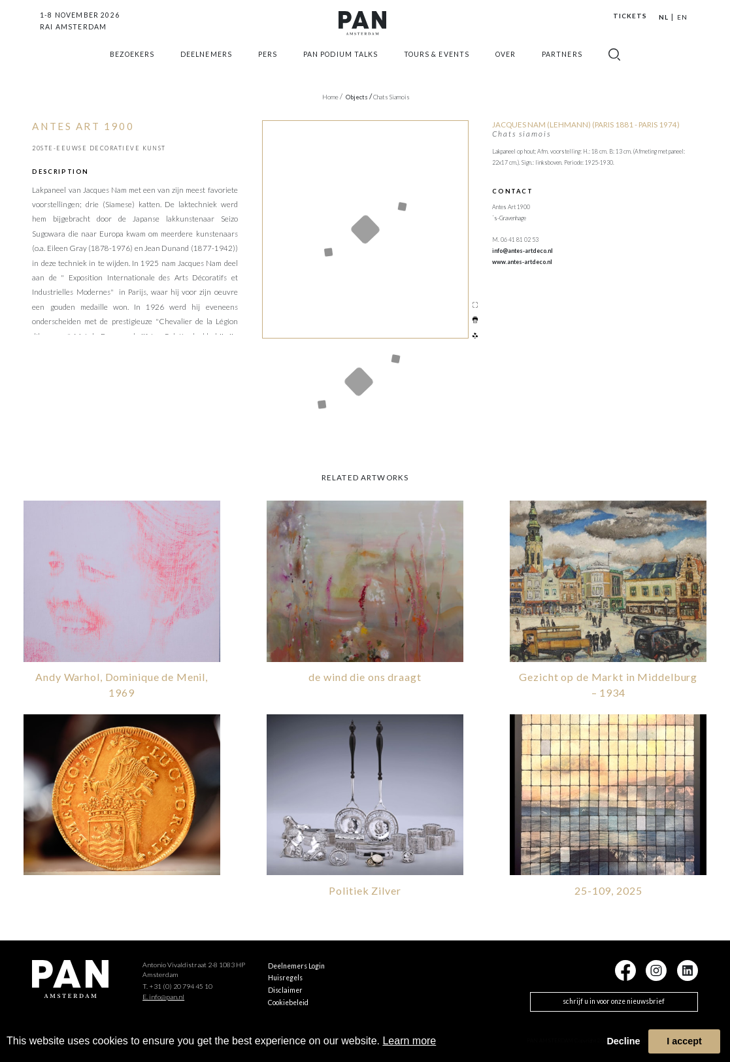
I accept (684, 1041)
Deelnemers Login (296, 964)
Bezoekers (132, 68)
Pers (267, 68)
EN (682, 17)
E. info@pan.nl (163, 995)
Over (505, 68)
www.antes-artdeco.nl (522, 261)
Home (332, 97)
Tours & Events (436, 68)
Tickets (630, 16)
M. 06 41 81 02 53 (515, 239)
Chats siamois (391, 97)
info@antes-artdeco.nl (522, 250)
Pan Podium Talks (340, 68)
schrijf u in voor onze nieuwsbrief (614, 1000)
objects (359, 97)
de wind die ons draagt (364, 675)
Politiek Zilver (365, 889)
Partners (562, 68)
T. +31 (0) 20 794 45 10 (177, 985)
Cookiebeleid (288, 1001)
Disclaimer (285, 989)
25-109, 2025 (608, 889)
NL (664, 17)
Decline (623, 1041)
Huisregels (285, 976)
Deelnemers (205, 68)
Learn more (409, 1040)
